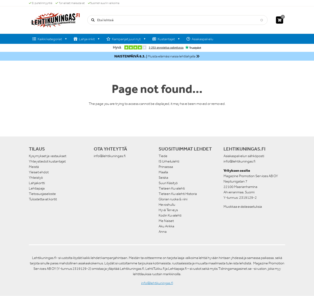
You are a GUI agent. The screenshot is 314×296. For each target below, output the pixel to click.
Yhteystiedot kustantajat (47, 161)
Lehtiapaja (37, 188)
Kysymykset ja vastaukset (47, 156)
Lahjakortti (37, 183)
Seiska (163, 177)
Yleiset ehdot (39, 172)
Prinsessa (166, 167)
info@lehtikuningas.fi (110, 156)
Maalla (163, 172)
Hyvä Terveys (168, 210)
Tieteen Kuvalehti (172, 188)
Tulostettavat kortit (43, 199)
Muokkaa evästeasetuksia (242, 206)
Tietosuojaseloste (42, 194)
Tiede (163, 156)
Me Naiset (166, 221)
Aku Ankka (166, 226)
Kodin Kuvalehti (170, 215)
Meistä (34, 167)
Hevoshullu (167, 204)
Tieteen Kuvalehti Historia (178, 194)
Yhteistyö (36, 177)
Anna (163, 231)
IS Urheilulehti (169, 161)
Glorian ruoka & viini (173, 199)
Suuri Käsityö (168, 183)
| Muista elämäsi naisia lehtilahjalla (154, 56)
